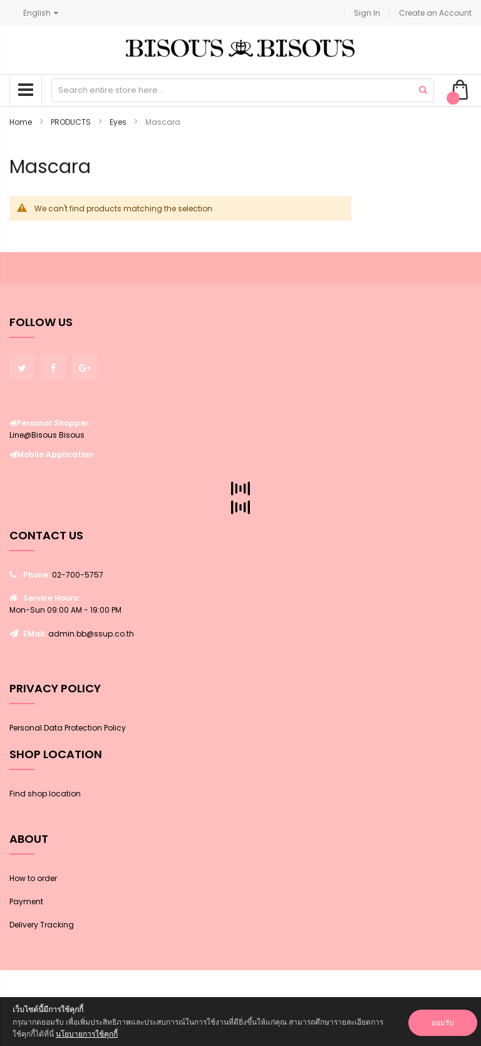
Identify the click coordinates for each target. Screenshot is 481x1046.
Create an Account (435, 13)
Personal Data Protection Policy (67, 727)
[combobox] (242, 90)
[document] (240, 1021)
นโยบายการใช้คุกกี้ (87, 1033)
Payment (26, 901)
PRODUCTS (72, 122)
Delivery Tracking (41, 924)
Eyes (119, 122)
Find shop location (45, 793)
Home (21, 122)
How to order (33, 878)
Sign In (367, 13)
